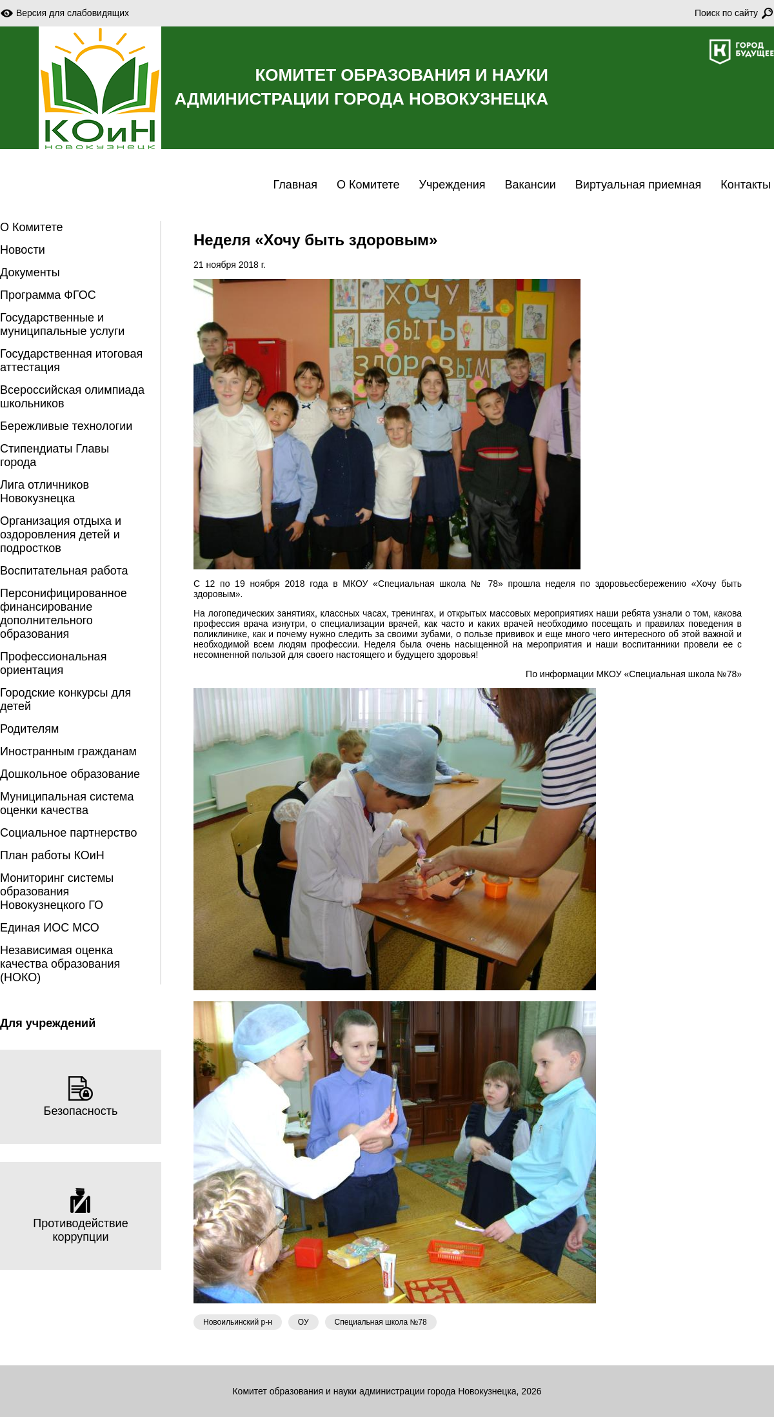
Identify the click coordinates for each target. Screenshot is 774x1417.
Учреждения (452, 184)
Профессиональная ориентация (53, 663)
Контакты (745, 184)
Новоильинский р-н (237, 1322)
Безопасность (81, 1096)
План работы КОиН (52, 855)
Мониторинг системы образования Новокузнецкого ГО (57, 892)
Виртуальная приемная (638, 184)
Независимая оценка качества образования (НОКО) (60, 964)
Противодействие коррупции (80, 1215)
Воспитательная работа (64, 570)
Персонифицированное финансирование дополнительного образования (63, 613)
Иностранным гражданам (68, 751)
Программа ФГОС (48, 295)
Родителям (29, 728)
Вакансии (529, 184)
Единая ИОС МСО (49, 927)
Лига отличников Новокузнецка (44, 491)
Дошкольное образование (70, 774)
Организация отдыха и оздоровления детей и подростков (60, 535)
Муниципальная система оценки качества (67, 803)
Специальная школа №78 (381, 1322)
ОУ (303, 1322)
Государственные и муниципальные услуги (62, 324)
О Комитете (368, 184)
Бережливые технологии (66, 426)
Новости (22, 249)
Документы (30, 272)
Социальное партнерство (68, 832)
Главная (295, 184)
